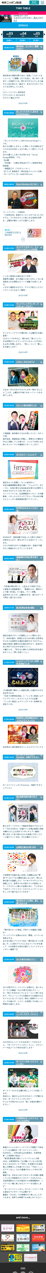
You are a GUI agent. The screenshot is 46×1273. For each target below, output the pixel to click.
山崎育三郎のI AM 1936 (26, 847)
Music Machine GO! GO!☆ (27, 184)
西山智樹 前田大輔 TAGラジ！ (26, 797)
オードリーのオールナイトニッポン (27, 1062)
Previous (1, 34)
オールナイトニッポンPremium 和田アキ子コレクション (27, 757)
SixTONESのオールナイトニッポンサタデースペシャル (27, 1014)
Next (44, 34)
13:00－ (23, 40)
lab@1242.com (26, 174)
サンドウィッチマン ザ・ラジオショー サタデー (27, 304)
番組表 (34, 2)
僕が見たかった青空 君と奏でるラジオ (27, 901)
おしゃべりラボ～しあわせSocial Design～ (27, 112)
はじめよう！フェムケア (26, 454)
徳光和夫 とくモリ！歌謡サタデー (27, 47)
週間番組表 (23, 25)
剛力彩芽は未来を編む (25, 607)
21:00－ (36, 40)
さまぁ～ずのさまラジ (25, 361)
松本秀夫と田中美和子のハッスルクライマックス (27, 719)
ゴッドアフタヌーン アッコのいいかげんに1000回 (27, 248)
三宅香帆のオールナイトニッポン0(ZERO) (27, 1119)
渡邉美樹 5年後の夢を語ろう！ (27, 558)
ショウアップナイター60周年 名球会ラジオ (27, 662)
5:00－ (9, 40)
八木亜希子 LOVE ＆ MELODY (13, 233)
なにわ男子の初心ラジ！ (26, 959)
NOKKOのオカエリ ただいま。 (27, 509)
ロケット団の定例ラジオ (26, 405)
